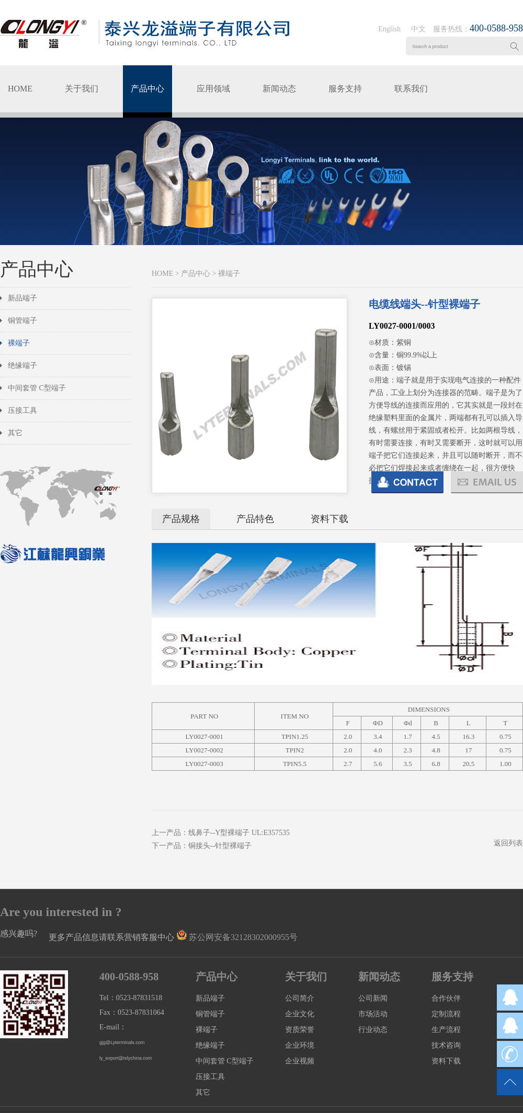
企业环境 (299, 1045)
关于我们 (81, 88)
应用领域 (213, 88)
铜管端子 (22, 320)
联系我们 (411, 88)
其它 (15, 433)
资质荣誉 (299, 1030)
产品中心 (147, 88)
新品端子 (22, 298)
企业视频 (299, 1061)
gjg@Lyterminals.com (121, 1042)
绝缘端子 (22, 365)
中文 (418, 29)
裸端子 (19, 343)
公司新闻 (373, 998)
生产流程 (446, 1030)
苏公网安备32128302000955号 (243, 937)
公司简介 (299, 998)
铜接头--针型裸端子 (220, 846)
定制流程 (446, 1014)
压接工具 (22, 410)
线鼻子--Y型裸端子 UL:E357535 (239, 833)
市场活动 (373, 1014)
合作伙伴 (446, 998)
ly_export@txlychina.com (125, 1058)
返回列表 (508, 843)
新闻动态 (279, 88)
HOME (20, 88)
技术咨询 (446, 1045)
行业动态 (373, 1030)
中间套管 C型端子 (37, 388)
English (389, 29)
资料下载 (329, 519)
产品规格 (181, 519)
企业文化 (299, 1014)
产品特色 (255, 519)
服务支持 (345, 88)
